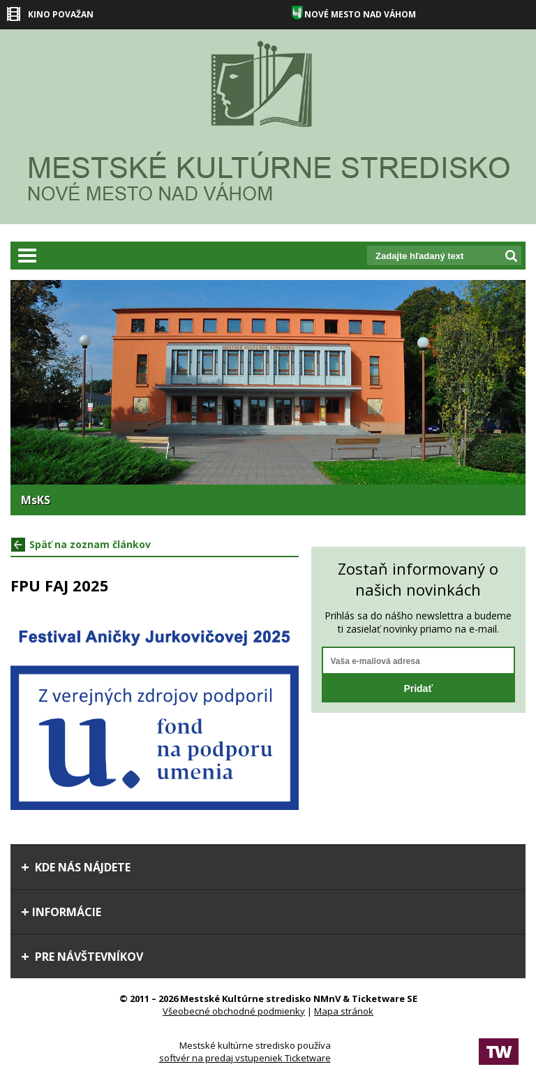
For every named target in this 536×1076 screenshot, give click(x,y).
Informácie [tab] (61, 912)
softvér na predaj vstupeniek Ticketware (245, 1058)
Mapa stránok (343, 1011)
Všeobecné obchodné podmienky (234, 1011)
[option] (268, 397)
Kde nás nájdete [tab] (76, 867)
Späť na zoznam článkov (81, 544)
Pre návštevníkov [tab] (82, 956)
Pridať (418, 688)
